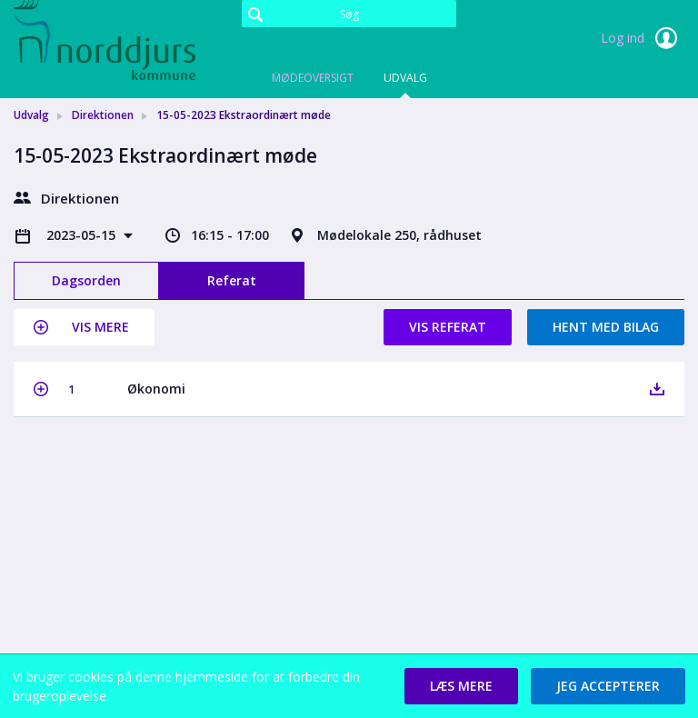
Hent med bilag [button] (606, 326)
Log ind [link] (642, 38)
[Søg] (349, 13)
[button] (84, 327)
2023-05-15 (82, 235)
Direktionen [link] (103, 115)
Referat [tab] (231, 280)
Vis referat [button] (447, 326)
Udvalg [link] (31, 115)
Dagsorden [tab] (86, 280)
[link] (104, 40)
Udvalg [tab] (405, 77)
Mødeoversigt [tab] (313, 77)
